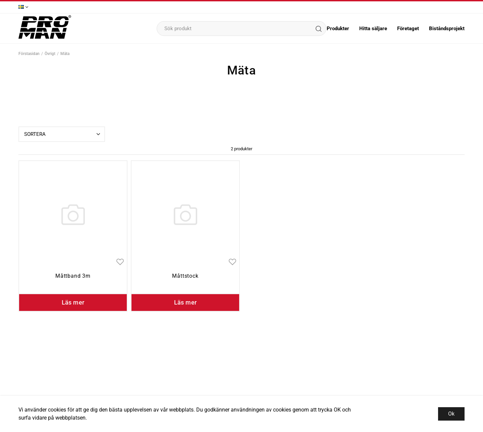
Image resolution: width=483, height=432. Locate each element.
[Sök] (318, 28)
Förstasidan (29, 53)
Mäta (64, 53)
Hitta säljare (373, 28)
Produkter (338, 28)
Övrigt (50, 53)
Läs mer (73, 302)
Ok (451, 414)
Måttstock (185, 276)
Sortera (63, 134)
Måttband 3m (73, 276)
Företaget (408, 28)
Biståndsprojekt (447, 28)
